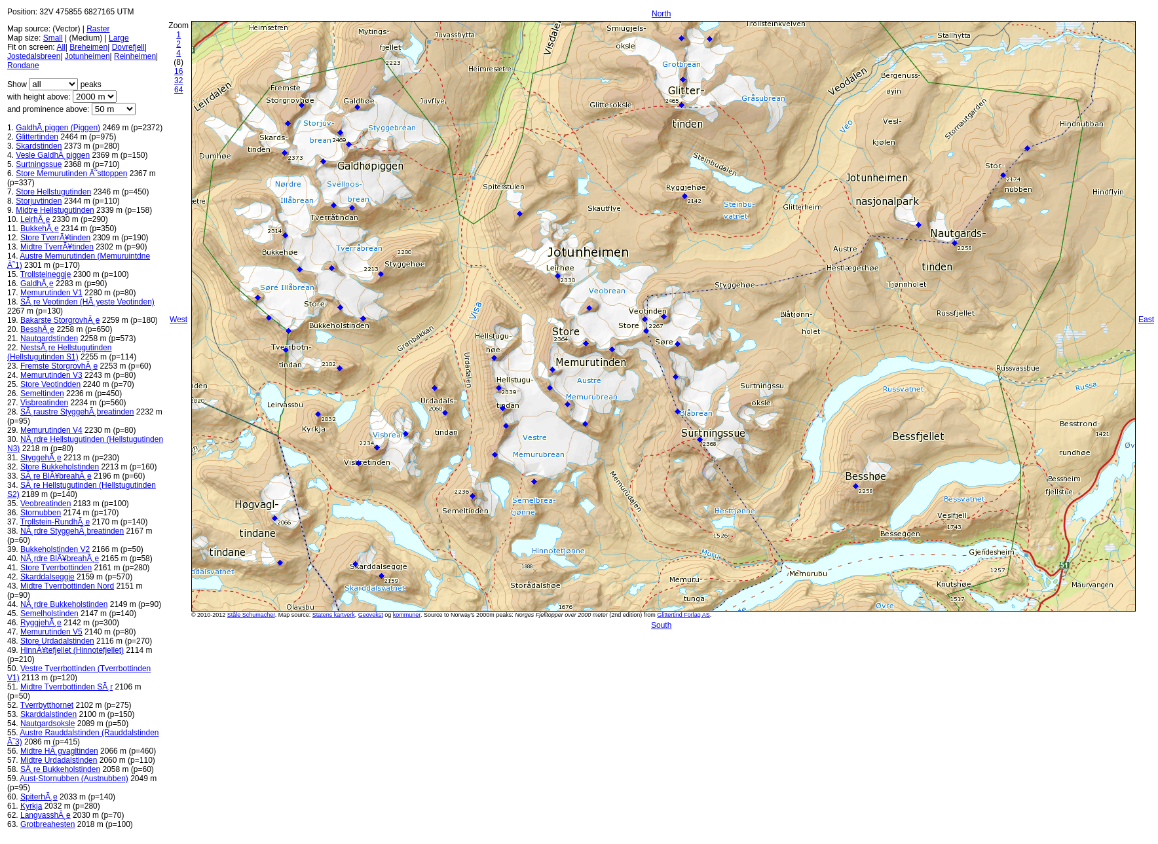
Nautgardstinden (49, 338)
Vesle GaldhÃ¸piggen (53, 155)
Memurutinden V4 (51, 430)
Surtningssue (39, 164)
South (661, 625)
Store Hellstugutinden (53, 191)
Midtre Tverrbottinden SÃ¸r (66, 686)
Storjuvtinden (39, 201)
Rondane (23, 65)
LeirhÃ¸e (35, 219)
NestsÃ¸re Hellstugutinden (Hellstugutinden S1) (59, 352)
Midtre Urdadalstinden (58, 760)
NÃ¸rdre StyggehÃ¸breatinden (72, 531)
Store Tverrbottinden (56, 567)
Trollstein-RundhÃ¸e (55, 521)
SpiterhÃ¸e (39, 796)
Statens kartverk (333, 615)
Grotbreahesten (47, 824)
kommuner (406, 615)
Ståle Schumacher (251, 615)
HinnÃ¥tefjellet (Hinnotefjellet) (72, 650)
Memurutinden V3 (51, 375)
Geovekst (370, 615)
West (178, 319)
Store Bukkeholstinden (59, 466)
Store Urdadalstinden (57, 641)
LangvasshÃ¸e (45, 815)
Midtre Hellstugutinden (55, 210)
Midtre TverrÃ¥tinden (57, 246)
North (661, 13)
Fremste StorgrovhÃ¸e (59, 366)
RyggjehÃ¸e (41, 622)
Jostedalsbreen (33, 56)
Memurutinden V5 (51, 631)
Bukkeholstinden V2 (55, 549)
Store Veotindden (50, 384)
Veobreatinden (45, 503)
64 (178, 89)
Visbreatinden (44, 402)
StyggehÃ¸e (41, 457)
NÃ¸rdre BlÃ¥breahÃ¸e (59, 558)
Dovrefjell (128, 47)
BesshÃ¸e (37, 329)
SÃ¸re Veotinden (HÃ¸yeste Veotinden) (87, 301)
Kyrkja (31, 806)
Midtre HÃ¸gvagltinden (59, 751)
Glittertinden (37, 136)
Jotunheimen (87, 56)
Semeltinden (42, 393)
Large (119, 38)
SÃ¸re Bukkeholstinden (60, 769)
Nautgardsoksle (47, 723)
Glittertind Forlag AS (683, 615)
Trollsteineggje (45, 274)
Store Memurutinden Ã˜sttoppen (71, 173)
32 (178, 80)
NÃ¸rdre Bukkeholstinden (63, 604)
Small (53, 38)
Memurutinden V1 (51, 292)
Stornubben (40, 512)
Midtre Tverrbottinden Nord (67, 586)
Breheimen (88, 47)
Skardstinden (39, 146)
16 (178, 71)
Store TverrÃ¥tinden (55, 237)
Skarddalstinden (48, 714)
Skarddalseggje (47, 576)
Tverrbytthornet (46, 705)
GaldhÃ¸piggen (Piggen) (58, 127)
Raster (97, 28)
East (1146, 319)
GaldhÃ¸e (37, 283)
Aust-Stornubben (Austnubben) (74, 778)
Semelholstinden (49, 613)
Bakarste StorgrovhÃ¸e (60, 320)
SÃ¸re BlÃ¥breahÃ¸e (56, 476)
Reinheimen (135, 56)
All (60, 47)
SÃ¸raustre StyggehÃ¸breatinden (77, 411)
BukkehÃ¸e (39, 228)
